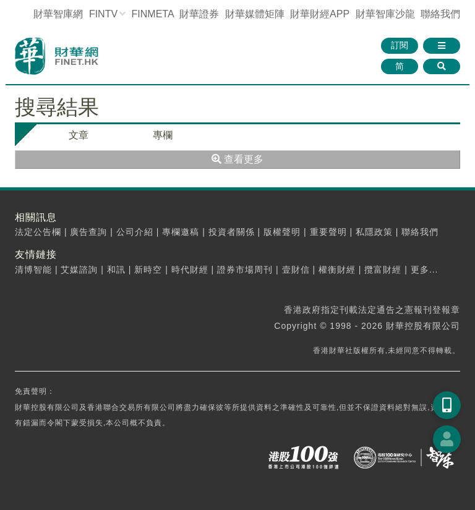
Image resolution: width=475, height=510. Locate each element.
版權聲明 (282, 232)
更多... (425, 269)
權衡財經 (337, 269)
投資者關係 (231, 232)
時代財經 (189, 269)
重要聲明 (328, 232)
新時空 (148, 269)
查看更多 (237, 159)
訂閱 (399, 45)
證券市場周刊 (245, 269)
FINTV (103, 14)
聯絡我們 (440, 14)
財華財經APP (319, 14)
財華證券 (199, 14)
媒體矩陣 (255, 14)
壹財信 (296, 269)
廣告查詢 (88, 232)
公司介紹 (134, 232)
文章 (78, 135)
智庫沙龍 (385, 14)
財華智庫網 (58, 14)
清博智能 (33, 269)
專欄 (163, 135)
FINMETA (153, 14)
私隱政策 (374, 232)
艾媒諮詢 (79, 269)
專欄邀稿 (180, 232)
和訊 (116, 269)
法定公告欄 (38, 232)
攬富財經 (382, 269)
